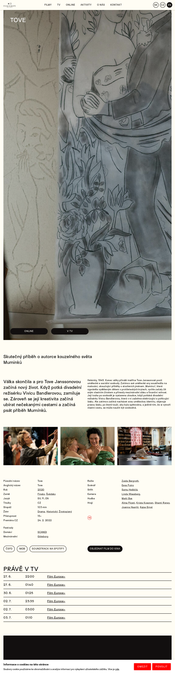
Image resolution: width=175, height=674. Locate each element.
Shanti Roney (162, 503)
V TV (70, 331)
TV (58, 5)
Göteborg (43, 536)
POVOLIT (161, 666)
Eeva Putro (128, 485)
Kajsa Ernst (146, 507)
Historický (52, 511)
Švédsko (51, 494)
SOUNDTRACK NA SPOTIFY (48, 548)
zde (117, 669)
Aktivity (86, 5)
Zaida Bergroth (130, 481)
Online (70, 5)
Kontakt (116, 5)
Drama (41, 511)
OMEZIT (142, 666)
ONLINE (29, 331)
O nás (101, 5)
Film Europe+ (56, 576)
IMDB (22, 548)
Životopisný (65, 511)
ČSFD (9, 548)
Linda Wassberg (131, 494)
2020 (41, 489)
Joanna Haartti (130, 507)
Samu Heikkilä (130, 489)
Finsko (41, 494)
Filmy (48, 5)
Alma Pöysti (128, 503)
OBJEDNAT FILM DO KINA (105, 548)
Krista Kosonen (144, 503)
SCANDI (42, 532)
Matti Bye (127, 498)
